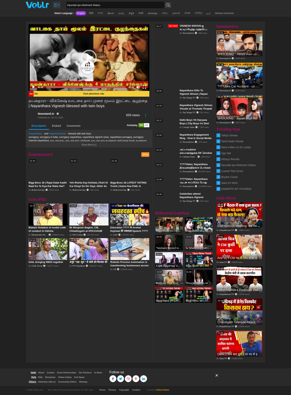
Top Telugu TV (188, 97)
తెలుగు (111, 13)
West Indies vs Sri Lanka (236, 147)
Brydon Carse (229, 177)
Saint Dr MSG (229, 182)
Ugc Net (226, 153)
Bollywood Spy (38, 190)
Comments (74, 125)
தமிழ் (121, 13)
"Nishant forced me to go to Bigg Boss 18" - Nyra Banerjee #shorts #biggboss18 (169, 248)
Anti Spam (79, 377)
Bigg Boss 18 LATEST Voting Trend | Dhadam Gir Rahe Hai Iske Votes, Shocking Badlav (199, 300)
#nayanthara (35, 133)
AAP (115, 235)
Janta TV (223, 262)
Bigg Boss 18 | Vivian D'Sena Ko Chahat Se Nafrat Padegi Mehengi (199, 230)
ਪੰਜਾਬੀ (187, 13)
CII (114, 269)
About (41, 372)
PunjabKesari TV (226, 230)
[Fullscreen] (144, 87)
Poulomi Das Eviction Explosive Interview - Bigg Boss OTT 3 (169, 283)
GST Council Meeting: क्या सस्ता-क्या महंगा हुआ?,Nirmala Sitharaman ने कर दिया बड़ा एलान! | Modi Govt (239, 226)
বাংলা (100, 13)
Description (38, 125)
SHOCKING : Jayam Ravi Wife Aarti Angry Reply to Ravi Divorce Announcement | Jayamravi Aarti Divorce (239, 118)
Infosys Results (230, 159)
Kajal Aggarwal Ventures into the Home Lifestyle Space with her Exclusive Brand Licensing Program (169, 265)
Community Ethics (67, 382)
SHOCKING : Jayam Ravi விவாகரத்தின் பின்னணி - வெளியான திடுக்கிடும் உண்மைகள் (239, 54)
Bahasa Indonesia (224, 13)
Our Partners (85, 372)
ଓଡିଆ (165, 13)
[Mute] (138, 87)
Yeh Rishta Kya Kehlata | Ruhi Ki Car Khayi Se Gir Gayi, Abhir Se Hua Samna (88, 186)
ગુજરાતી (176, 13)
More (145, 154)
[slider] (86, 87)
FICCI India (77, 235)
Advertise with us (47, 382)
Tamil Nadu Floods (232, 141)
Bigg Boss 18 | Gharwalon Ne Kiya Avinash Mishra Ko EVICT (169, 230)
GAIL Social (37, 266)
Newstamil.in (46, 113)
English (81, 13)
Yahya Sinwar (229, 135)
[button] (89, 57)
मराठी (140, 13)
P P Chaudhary (78, 266)
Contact (51, 372)
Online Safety (65, 377)
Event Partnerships (66, 372)
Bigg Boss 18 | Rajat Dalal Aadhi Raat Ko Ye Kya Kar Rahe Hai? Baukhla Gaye (48, 186)
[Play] (33, 87)
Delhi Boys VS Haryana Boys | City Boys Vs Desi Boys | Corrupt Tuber (194, 123)
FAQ (40, 377)
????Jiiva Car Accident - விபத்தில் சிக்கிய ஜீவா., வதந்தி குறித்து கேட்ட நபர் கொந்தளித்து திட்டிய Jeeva (239, 86)
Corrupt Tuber (189, 127)
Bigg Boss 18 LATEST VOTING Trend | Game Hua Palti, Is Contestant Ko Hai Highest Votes (129, 186)
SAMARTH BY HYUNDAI (236, 188)
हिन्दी (91, 13)
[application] (89, 57)
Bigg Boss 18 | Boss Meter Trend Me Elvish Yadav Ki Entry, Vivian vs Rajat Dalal (199, 265)
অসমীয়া (198, 13)
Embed (56, 125)
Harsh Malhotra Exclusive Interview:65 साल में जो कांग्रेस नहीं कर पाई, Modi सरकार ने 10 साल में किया (239, 290)
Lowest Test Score (232, 171)
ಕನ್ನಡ (131, 13)
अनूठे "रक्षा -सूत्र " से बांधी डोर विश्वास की (88, 262)
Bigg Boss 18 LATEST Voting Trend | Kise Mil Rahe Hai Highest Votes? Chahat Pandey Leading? (169, 300)
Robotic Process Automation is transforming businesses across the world (129, 265)
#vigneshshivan (57, 133)
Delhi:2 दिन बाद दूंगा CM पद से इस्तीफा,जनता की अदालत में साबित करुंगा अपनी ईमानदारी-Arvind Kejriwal (239, 354)
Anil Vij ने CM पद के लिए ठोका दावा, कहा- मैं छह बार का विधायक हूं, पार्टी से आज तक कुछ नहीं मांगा (239, 258)
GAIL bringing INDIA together (46, 262)
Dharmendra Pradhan (41, 235)
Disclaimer (50, 377)
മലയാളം (152, 13)
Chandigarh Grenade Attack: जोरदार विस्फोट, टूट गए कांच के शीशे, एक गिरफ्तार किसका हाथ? (239, 322)
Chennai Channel (190, 157)
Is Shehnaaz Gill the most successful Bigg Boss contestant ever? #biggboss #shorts (199, 248)
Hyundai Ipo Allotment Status (238, 165)
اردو (208, 13)
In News (98, 372)
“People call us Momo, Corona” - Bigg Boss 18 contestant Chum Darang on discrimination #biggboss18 (199, 283)
